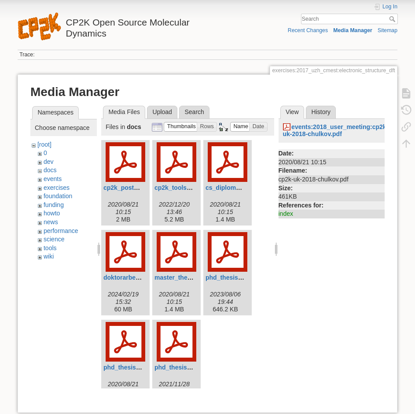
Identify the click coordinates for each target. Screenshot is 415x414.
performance (61, 230)
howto (52, 213)
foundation (58, 196)
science (54, 239)
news (51, 221)
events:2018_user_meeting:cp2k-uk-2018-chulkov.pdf (336, 130)
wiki (49, 256)
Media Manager (352, 30)
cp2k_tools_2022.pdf (184, 187)
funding (54, 204)
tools (50, 247)
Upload (162, 111)
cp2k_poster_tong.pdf (135, 187)
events (53, 178)
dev (49, 161)
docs (50, 170)
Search (393, 19)
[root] (44, 144)
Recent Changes (308, 30)
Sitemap (387, 30)
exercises (57, 187)
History (321, 111)
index (286, 213)
